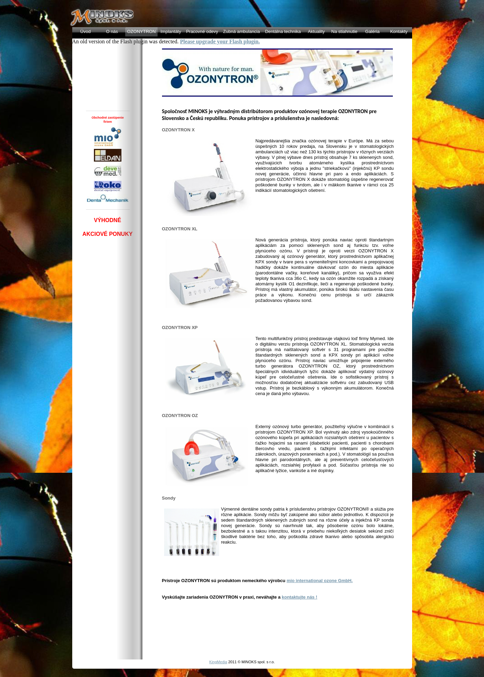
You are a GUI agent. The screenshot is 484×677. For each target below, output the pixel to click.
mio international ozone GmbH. (320, 580)
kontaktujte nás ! (299, 597)
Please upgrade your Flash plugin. (220, 41)
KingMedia (218, 662)
